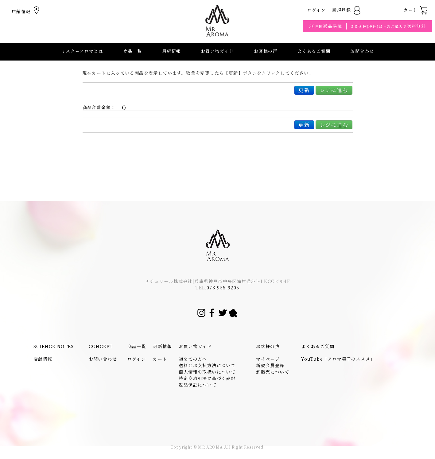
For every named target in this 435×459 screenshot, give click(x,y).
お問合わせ (362, 51)
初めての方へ (193, 359)
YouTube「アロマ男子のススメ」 (338, 359)
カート (415, 10)
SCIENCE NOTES (53, 346)
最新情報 (171, 51)
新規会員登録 (270, 365)
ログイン (316, 10)
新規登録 (346, 10)
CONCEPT (101, 346)
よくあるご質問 (314, 51)
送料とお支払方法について (207, 365)
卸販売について (272, 372)
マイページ (268, 359)
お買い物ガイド (195, 346)
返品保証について (197, 385)
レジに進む (334, 90)
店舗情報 (26, 11)
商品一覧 (132, 51)
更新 (304, 90)
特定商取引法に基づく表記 (207, 378)
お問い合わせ (103, 359)
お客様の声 (266, 51)
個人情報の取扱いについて (207, 372)
